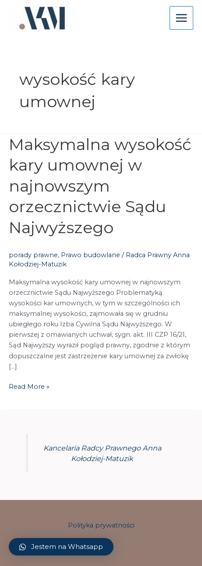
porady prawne (33, 255)
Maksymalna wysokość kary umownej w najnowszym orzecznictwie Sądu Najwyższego (100, 186)
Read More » (29, 386)
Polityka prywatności (101, 525)
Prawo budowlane (90, 255)
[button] (61, 547)
